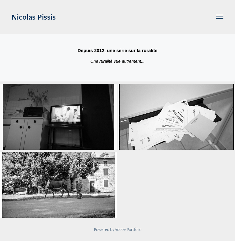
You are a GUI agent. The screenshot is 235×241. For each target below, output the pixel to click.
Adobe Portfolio (128, 229)
